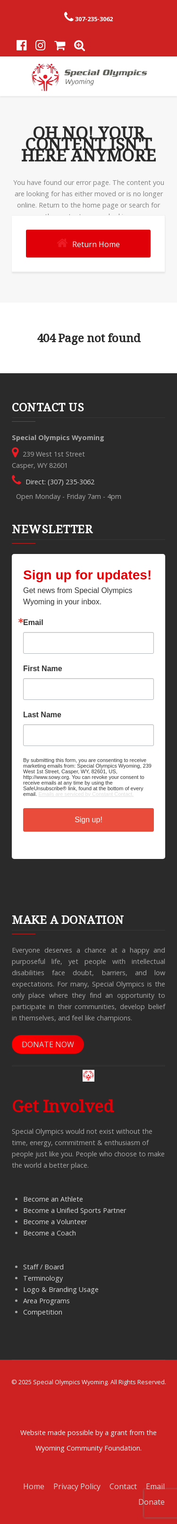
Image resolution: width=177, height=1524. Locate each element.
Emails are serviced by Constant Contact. (86, 794)
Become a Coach (49, 1232)
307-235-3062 (94, 19)
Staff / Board (43, 1266)
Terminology (43, 1278)
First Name (42, 669)
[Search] (79, 46)
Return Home (88, 243)
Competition (42, 1311)
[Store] (60, 46)
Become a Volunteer (55, 1221)
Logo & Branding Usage (61, 1289)
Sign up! (88, 820)
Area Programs (46, 1300)
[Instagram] (40, 46)
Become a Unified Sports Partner (74, 1210)
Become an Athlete (53, 1199)
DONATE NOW (48, 1044)
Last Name (42, 715)
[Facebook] (21, 46)
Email (33, 622)
